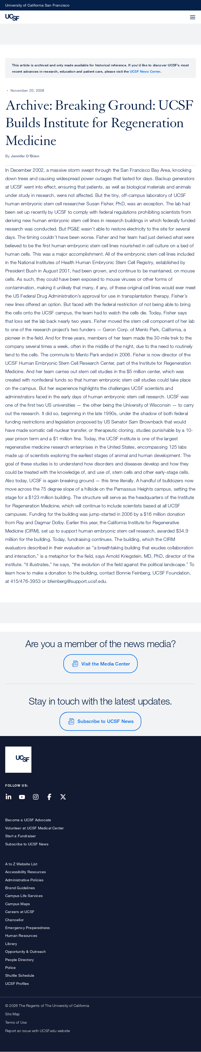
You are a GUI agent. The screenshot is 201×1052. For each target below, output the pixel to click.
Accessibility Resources (25, 871)
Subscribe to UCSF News (105, 721)
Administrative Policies (24, 880)
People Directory (19, 959)
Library (11, 943)
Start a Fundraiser (20, 836)
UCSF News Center (145, 71)
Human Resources (21, 935)
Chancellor (14, 919)
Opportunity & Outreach (25, 951)
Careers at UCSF (19, 911)
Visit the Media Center (105, 664)
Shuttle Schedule (19, 975)
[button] (180, 14)
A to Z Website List (21, 864)
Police (10, 967)
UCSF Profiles (17, 983)
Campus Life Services (24, 895)
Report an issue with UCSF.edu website (37, 1030)
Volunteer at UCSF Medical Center (34, 828)
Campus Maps (17, 903)
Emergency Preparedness (27, 927)
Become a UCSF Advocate (28, 820)
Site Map (12, 1014)
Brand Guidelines (20, 887)
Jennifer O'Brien (25, 156)
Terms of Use (16, 1022)
